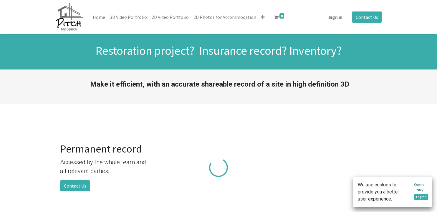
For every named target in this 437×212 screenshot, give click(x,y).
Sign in (335, 17)
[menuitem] (98, 17)
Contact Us (367, 17)
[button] (263, 17)
